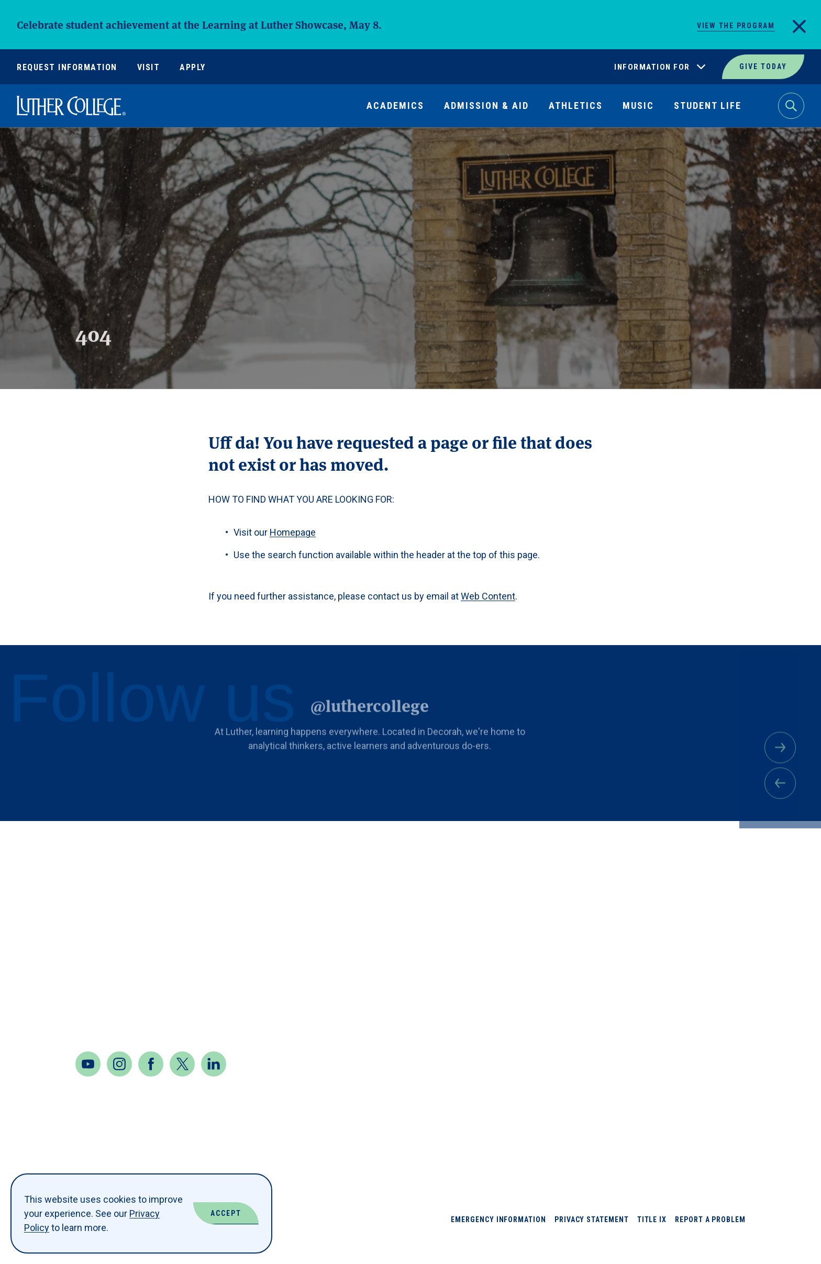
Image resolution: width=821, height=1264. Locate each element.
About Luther (618, 886)
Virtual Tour (702, 1036)
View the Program (736, 25)
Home (27, 151)
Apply (193, 67)
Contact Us (105, 1013)
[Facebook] (150, 1084)
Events (601, 1036)
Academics (395, 105)
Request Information (67, 67)
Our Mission (699, 999)
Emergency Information (498, 1240)
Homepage (293, 532)
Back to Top (763, 843)
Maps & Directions (124, 985)
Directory (609, 999)
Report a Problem (710, 1240)
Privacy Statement (591, 1240)
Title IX (652, 1240)
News (682, 923)
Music (638, 105)
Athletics (576, 105)
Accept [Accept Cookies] (225, 1213)
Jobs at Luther (708, 886)
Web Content (488, 596)
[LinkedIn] (213, 1084)
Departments (617, 961)
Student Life (707, 105)
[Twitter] (182, 1084)
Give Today (763, 66)
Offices (688, 961)
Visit (148, 67)
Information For (652, 67)
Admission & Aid (486, 105)
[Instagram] (119, 1084)
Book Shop (610, 923)
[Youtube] (88, 1084)
